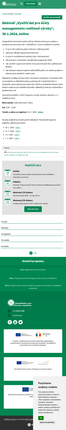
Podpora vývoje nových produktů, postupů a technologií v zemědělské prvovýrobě (33, 286)
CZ (31, 253)
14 (7, 172)
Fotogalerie (6, 234)
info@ (17, 315)
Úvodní (4, 14)
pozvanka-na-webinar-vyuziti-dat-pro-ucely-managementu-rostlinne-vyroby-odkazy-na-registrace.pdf (31, 153)
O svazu (4, 222)
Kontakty (5, 246)
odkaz (40, 112)
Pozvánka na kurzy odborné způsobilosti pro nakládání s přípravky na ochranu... (33, 175)
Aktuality (4, 228)
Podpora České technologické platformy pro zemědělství (33, 278)
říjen (7, 174)
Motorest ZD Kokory (23, 192)
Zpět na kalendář (51, 17)
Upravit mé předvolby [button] (47, 422)
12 (7, 183)
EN (35, 253)
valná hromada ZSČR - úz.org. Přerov (26, 195)
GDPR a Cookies (10, 419)
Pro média (5, 240)
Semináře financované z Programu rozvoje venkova (33, 369)
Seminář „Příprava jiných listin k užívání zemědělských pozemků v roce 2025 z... (37, 186)
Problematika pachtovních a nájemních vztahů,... (31, 203)
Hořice (16, 171)
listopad (7, 185)
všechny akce (33, 209)
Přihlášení (30, 4)
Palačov (17, 181)
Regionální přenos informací (33, 270)
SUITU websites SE (32, 419)
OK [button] (41, 418)
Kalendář (18, 14)
